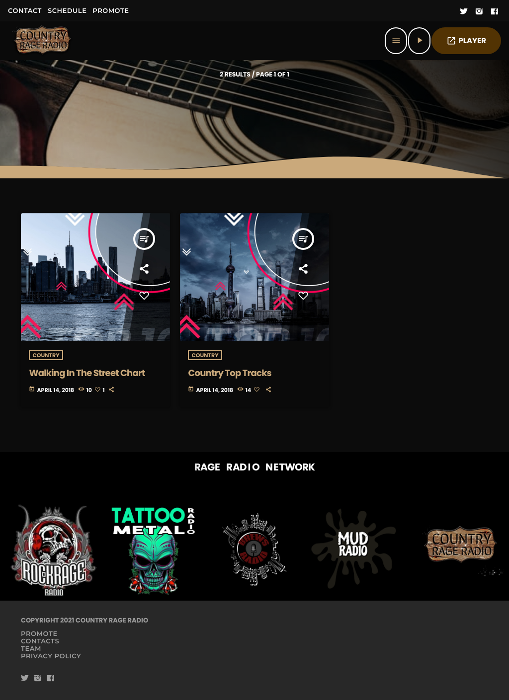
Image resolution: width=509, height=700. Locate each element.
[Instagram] (479, 11)
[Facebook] (495, 11)
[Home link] (43, 40)
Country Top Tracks (229, 373)
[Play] (419, 40)
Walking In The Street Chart (87, 373)
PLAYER (466, 41)
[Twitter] (464, 11)
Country (45, 355)
